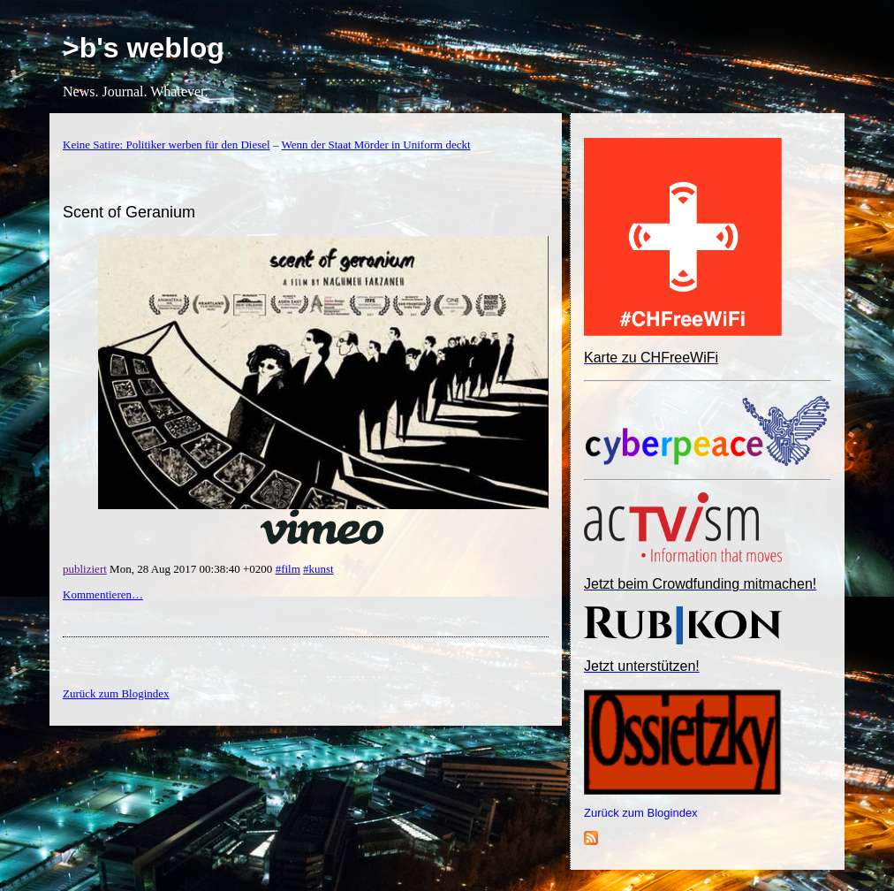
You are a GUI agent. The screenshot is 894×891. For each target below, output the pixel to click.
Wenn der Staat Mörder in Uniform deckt (375, 144)
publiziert (85, 568)
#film (288, 568)
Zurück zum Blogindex (641, 812)
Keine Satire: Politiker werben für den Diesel (166, 144)
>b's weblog (143, 48)
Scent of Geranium (129, 212)
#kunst (318, 568)
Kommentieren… (103, 594)
